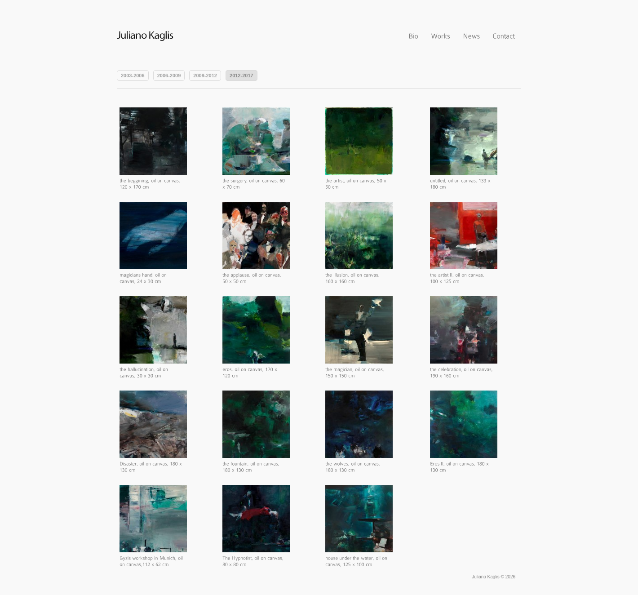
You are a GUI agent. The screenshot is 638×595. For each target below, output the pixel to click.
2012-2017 (241, 75)
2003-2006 (133, 75)
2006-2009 (169, 75)
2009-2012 (205, 75)
